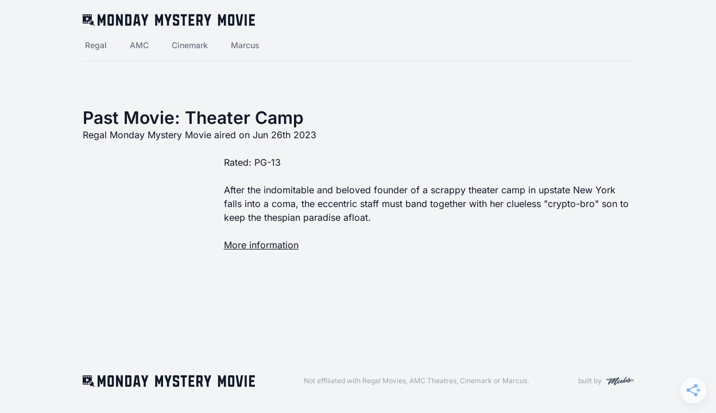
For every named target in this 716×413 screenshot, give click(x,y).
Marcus (245, 45)
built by (606, 381)
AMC (139, 45)
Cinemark (190, 45)
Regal (96, 45)
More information (261, 245)
